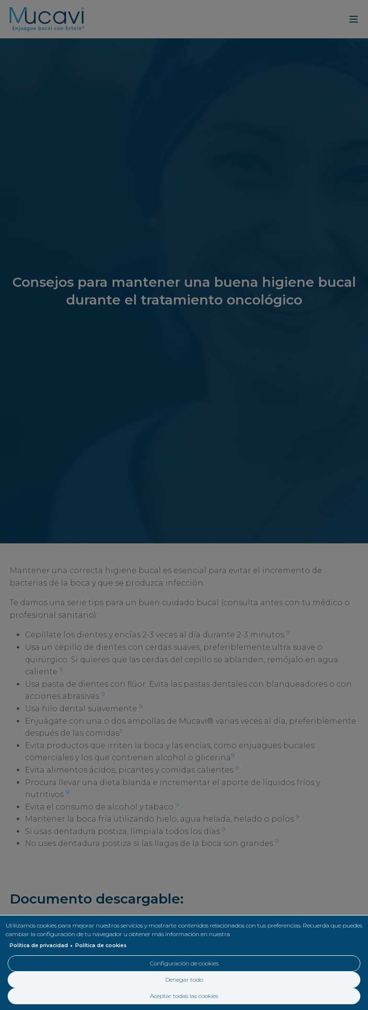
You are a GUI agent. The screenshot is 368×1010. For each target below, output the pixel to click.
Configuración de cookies (184, 963)
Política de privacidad (39, 945)
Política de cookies (100, 945)
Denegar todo (184, 979)
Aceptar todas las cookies (184, 995)
